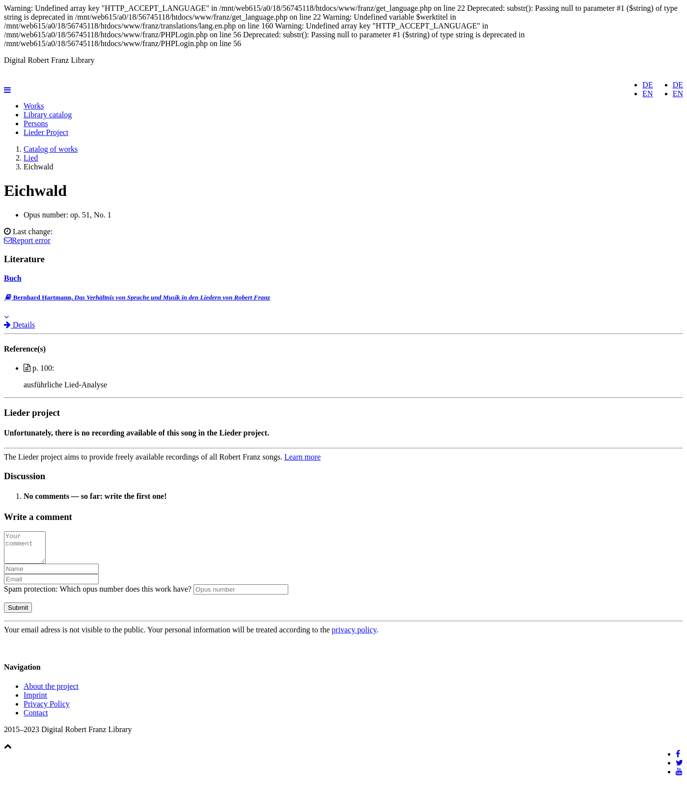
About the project (51, 692)
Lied (31, 158)
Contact (36, 718)
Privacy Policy (47, 710)
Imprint (35, 701)
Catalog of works (51, 149)
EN (678, 93)
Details (19, 325)
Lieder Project (46, 132)
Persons (36, 123)
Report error (27, 240)
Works (34, 106)
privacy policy (354, 635)
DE (678, 85)
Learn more (302, 457)
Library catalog (48, 114)
